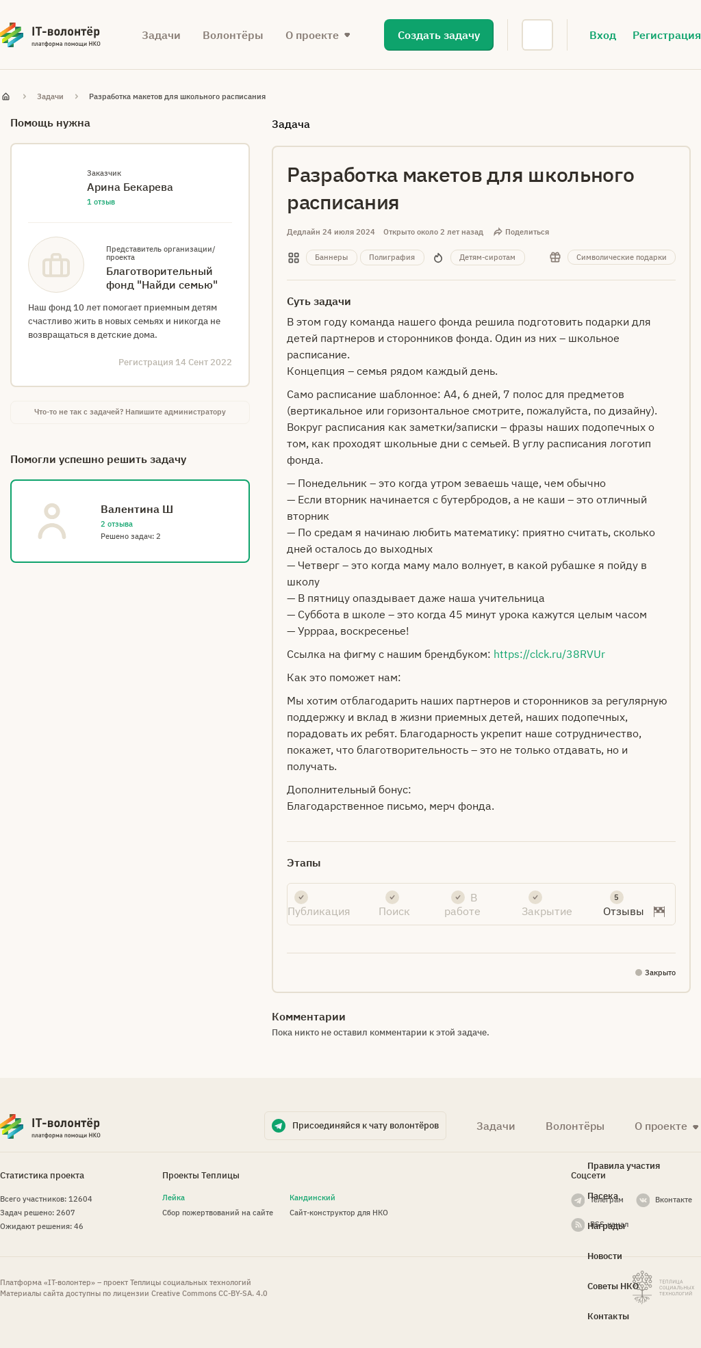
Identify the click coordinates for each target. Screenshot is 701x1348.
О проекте (312, 35)
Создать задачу (439, 35)
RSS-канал (609, 1224)
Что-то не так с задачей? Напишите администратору (130, 412)
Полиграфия (392, 257)
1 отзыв (101, 202)
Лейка (173, 1197)
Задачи (161, 35)
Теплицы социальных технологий (190, 1282)
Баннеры (331, 257)
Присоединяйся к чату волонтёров (365, 1125)
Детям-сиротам (487, 257)
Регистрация (667, 35)
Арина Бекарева (130, 187)
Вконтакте (673, 1199)
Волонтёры (233, 35)
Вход (602, 35)
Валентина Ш (137, 509)
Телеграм (607, 1199)
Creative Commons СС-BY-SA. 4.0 (209, 1293)
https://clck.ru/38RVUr (549, 654)
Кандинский (312, 1197)
